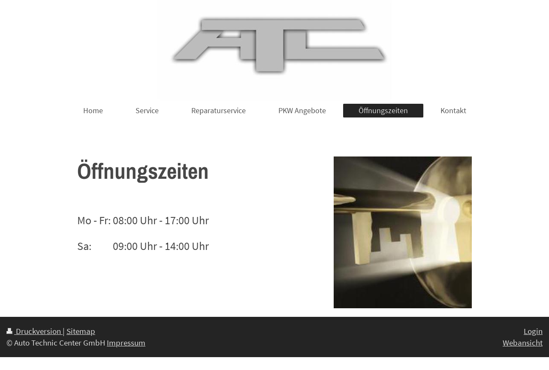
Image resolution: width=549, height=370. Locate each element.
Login (533, 331)
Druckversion (34, 331)
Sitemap (80, 331)
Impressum (126, 342)
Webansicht (523, 342)
